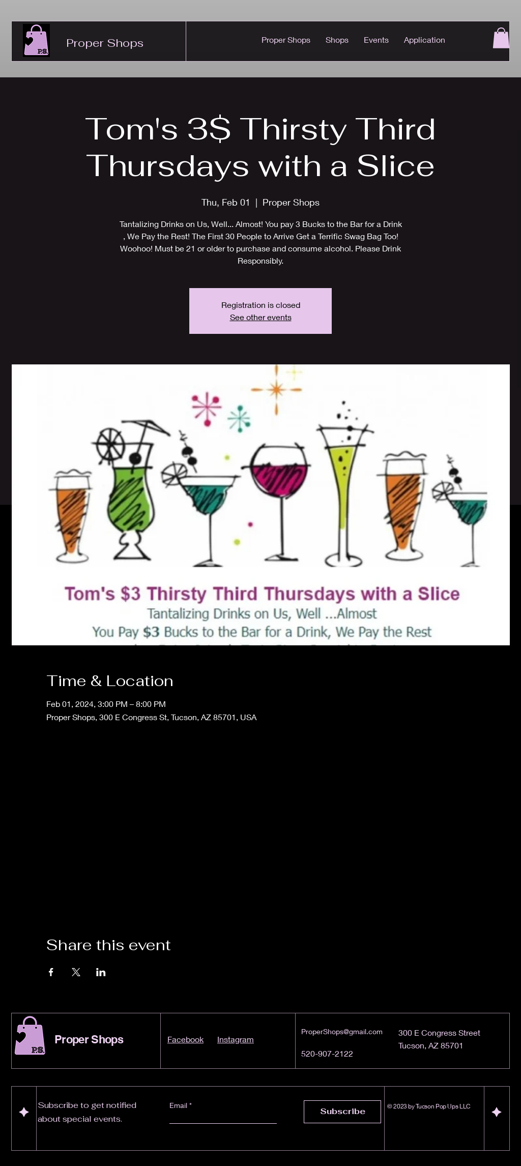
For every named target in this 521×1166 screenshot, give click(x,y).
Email (179, 1105)
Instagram (235, 1039)
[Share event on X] (76, 972)
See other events (261, 317)
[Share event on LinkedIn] (101, 972)
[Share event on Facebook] (51, 972)
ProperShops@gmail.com (342, 1031)
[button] (501, 37)
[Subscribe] (342, 1111)
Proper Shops (104, 43)
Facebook (185, 1039)
